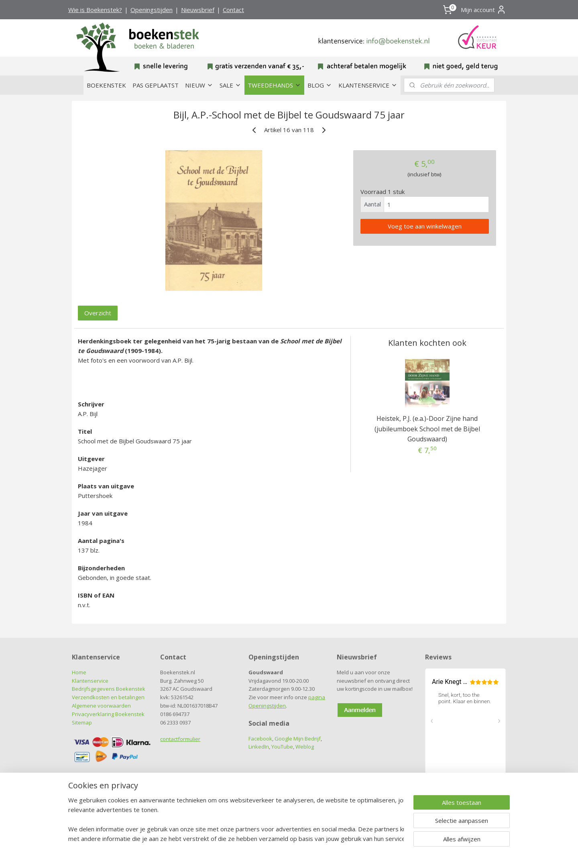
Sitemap (82, 722)
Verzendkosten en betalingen (108, 697)
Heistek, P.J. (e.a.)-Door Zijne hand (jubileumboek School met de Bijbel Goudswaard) (427, 428)
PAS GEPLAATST (155, 85)
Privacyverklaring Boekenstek (108, 714)
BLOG (319, 85)
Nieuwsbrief (197, 10)
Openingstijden (151, 10)
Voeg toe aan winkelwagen (425, 226)
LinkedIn (258, 746)
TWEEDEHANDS (274, 85)
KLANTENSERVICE (367, 85)
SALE (230, 85)
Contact (233, 10)
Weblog (304, 746)
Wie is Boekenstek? (95, 10)
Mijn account (483, 9)
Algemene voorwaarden (101, 705)
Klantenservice (90, 680)
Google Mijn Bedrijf (298, 738)
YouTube (282, 746)
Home (79, 672)
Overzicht (97, 313)
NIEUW (199, 85)
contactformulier (180, 739)
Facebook (260, 738)
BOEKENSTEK (106, 85)
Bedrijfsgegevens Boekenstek (108, 688)
